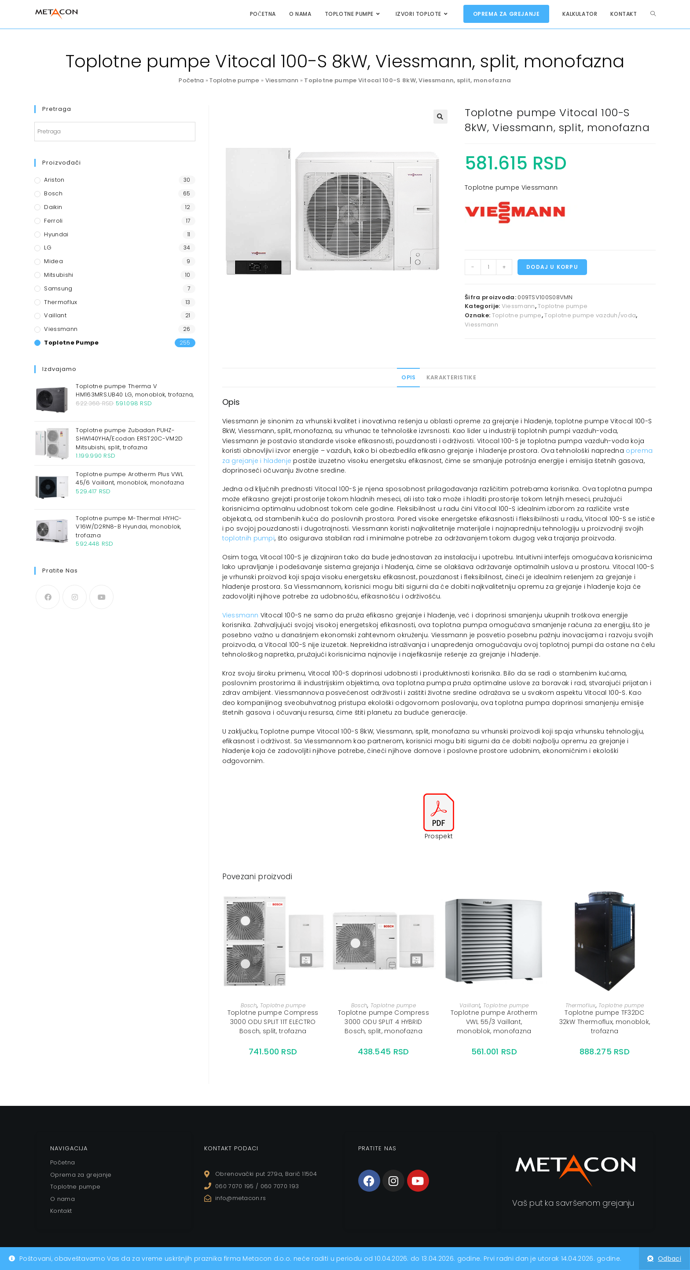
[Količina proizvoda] (488, 267)
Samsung (58, 288)
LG (47, 247)
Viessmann (282, 80)
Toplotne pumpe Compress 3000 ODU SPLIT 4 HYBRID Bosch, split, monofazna (383, 1021)
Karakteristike (451, 377)
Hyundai (56, 234)
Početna (191, 80)
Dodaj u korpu (552, 267)
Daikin (53, 207)
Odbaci (669, 1258)
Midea (53, 261)
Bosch (249, 1005)
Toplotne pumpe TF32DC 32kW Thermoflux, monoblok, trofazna (604, 1021)
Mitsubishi (58, 275)
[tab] (408, 377)
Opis (408, 377)
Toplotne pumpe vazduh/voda (590, 315)
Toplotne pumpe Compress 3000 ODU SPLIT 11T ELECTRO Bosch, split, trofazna (273, 1021)
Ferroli (53, 221)
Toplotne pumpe (234, 80)
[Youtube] (101, 597)
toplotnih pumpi (248, 538)
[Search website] (653, 14)
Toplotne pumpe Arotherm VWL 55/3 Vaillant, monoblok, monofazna (494, 1021)
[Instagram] (74, 597)
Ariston (54, 180)
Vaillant (469, 1005)
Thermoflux (580, 1005)
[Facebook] (48, 597)
